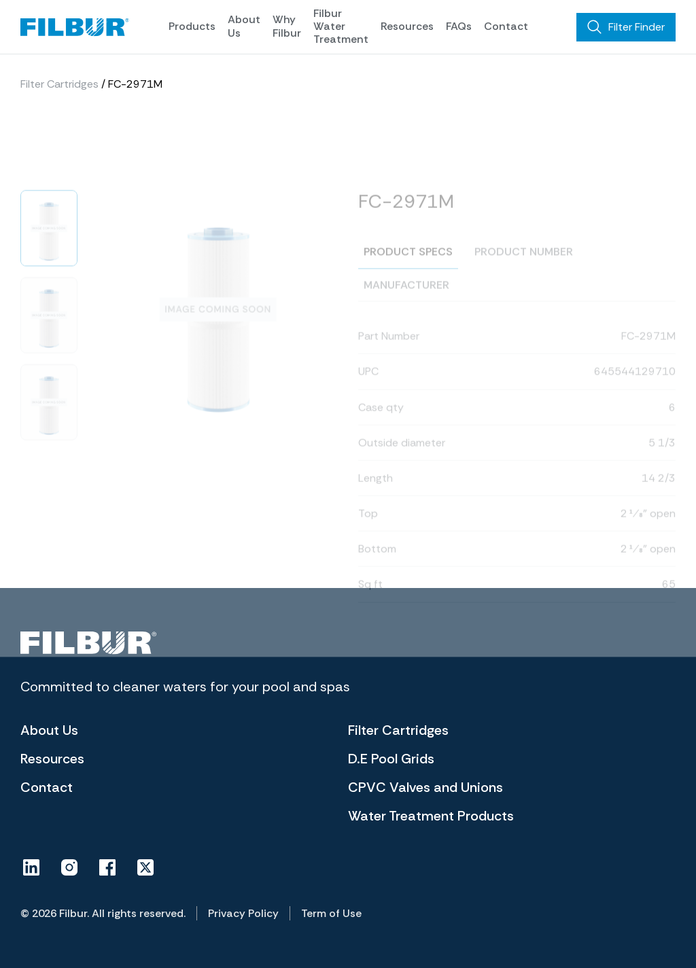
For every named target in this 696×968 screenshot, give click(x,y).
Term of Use (331, 913)
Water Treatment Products (431, 816)
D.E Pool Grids (391, 758)
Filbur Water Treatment (340, 26)
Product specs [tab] (408, 271)
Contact (506, 26)
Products (192, 26)
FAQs (459, 26)
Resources (407, 26)
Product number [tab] (523, 271)
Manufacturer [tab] (406, 305)
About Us (244, 25)
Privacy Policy (243, 913)
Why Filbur (287, 25)
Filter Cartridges (59, 88)
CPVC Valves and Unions (425, 787)
